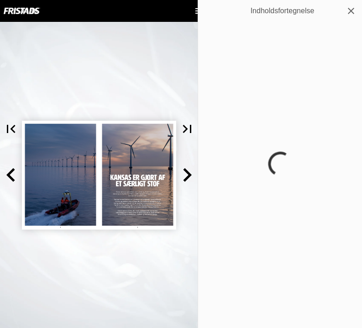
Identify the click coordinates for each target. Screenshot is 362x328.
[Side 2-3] (29, 11)
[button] (11, 175)
